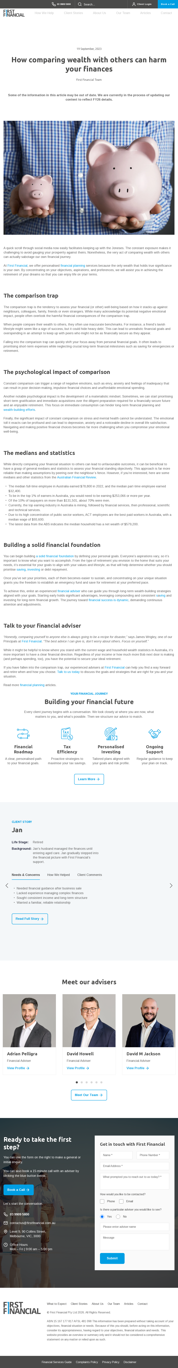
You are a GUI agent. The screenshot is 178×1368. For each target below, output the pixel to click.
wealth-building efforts (19, 410)
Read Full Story (30, 919)
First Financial (17, 265)
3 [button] (87, 1082)
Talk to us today (68, 672)
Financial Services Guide (57, 1362)
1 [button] (77, 1082)
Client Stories (95, 13)
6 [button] (101, 1082)
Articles (152, 13)
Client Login (137, 4)
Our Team (135, 14)
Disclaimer (130, 1362)
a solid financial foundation (55, 556)
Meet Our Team (89, 1095)
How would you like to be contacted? (122, 1194)
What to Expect (57, 1303)
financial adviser (68, 591)
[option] (89, 872)
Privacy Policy (110, 1362)
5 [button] (96, 1082)
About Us (116, 14)
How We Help (70, 14)
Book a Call (166, 4)
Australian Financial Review (76, 477)
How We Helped (58, 875)
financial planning (72, 265)
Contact (168, 13)
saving (21, 569)
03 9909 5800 (53, 4)
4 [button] (91, 1082)
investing (33, 569)
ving (162, 595)
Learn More (89, 779)
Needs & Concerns (26, 875)
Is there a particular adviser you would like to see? (130, 1209)
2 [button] (82, 1082)
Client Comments (89, 875)
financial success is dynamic (108, 600)
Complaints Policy (87, 1362)
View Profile (18, 1068)
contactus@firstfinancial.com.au (32, 1223)
